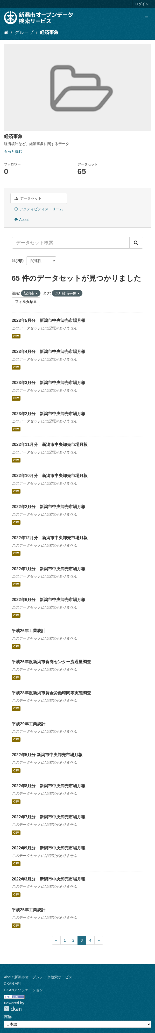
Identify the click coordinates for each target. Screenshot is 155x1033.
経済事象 (49, 32)
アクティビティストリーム (39, 209)
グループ (24, 32)
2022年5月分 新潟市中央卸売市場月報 (47, 755)
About (22, 220)
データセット (28, 198)
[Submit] (136, 243)
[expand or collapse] (146, 18)
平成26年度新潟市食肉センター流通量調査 (51, 662)
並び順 (17, 261)
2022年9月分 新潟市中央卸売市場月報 (49, 848)
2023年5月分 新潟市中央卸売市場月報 (49, 320)
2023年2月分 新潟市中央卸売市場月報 (49, 413)
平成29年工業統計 (28, 724)
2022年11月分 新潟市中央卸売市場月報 (50, 444)
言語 (7, 1017)
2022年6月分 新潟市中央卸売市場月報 (49, 599)
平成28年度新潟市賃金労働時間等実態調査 (51, 693)
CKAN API (12, 983)
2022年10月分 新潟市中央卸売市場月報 (50, 475)
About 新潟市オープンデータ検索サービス (38, 977)
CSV (16, 336)
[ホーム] (6, 32)
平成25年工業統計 (28, 910)
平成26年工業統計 (28, 631)
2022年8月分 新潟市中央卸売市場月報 (49, 786)
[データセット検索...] (71, 243)
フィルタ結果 (26, 302)
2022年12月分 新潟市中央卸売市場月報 (50, 538)
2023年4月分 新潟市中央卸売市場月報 (49, 351)
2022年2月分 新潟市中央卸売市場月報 (49, 506)
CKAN (13, 1009)
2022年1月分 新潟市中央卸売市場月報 (49, 569)
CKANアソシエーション (23, 990)
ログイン (142, 4)
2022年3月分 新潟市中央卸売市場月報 (49, 879)
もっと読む (13, 151)
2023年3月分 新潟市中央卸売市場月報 (49, 382)
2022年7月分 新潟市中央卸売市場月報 (49, 817)
